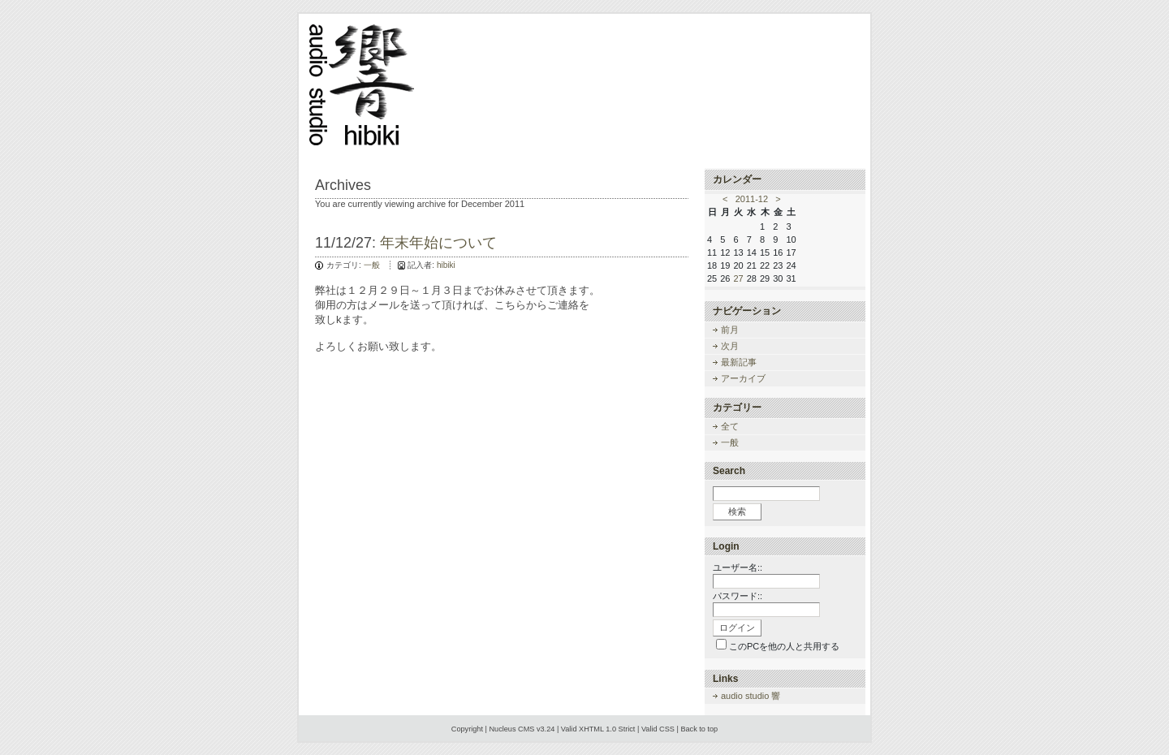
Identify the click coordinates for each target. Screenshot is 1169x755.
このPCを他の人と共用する (784, 646)
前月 (730, 329)
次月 (730, 346)
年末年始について (438, 243)
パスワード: (736, 596)
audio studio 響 (750, 696)
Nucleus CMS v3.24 (521, 729)
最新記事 (739, 362)
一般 (372, 265)
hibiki (446, 265)
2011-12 (751, 199)
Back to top (699, 729)
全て (730, 426)
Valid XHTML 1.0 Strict (598, 729)
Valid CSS (658, 729)
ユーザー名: (736, 567)
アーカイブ (743, 378)
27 (739, 278)
